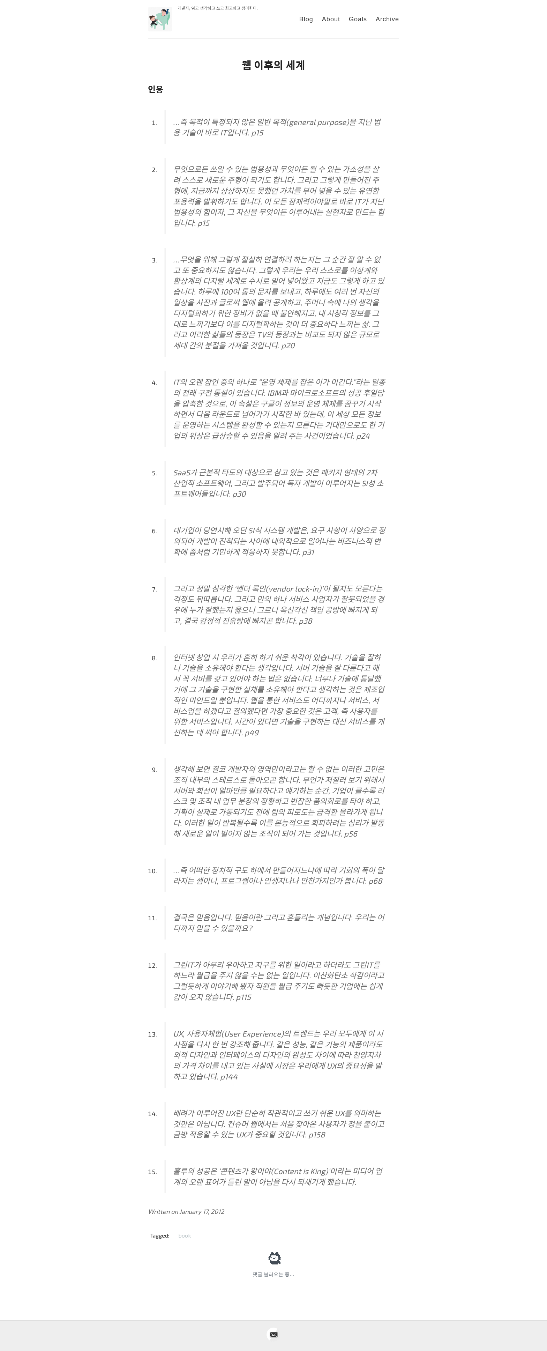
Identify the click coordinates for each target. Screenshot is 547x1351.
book (184, 1235)
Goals (358, 19)
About (331, 19)
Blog (306, 19)
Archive (387, 19)
